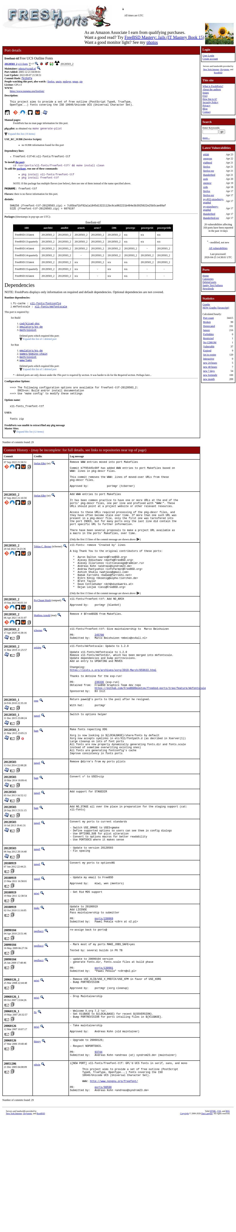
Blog (205, 108)
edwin (37, 1147)
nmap (75, 81)
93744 (98, 1133)
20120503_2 (11, 63)
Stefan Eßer (40, 476)
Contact (206, 112)
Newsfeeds (208, 288)
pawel (37, 768)
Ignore (206, 330)
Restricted (208, 338)
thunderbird (209, 174)
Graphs (206, 304)
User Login (208, 55)
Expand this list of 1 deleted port (40, 347)
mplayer (67, 81)
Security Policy (210, 102)
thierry (37, 1120)
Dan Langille (206, 1202)
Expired (207, 350)
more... (206, 137)
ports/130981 (104, 1040)
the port (19, 164)
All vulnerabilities (218, 248)
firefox (50, 81)
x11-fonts (23, 63)
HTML (213, 1200)
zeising (37, 688)
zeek (205, 178)
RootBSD (218, 72)
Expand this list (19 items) (21, 136)
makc (36, 972)
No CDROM (209, 342)
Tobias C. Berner (42, 574)
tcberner (38, 668)
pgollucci (39, 999)
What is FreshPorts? (213, 86)
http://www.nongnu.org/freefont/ (114, 1168)
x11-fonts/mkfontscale (51, 313)
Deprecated (209, 326)
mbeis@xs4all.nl (27, 68)
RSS (228, 1200)
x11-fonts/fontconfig (45, 310)
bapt (36, 783)
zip (81, 81)
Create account (210, 58)
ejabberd (207, 162)
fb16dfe (26, 78)
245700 (99, 675)
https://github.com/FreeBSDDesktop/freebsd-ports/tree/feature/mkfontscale (150, 739)
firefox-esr (208, 170)
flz (35, 1087)
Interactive (208, 358)
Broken (207, 322)
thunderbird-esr (211, 217)
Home (206, 275)
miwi (36, 957)
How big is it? (210, 99)
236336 (99, 731)
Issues (206, 92)
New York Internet (211, 69)
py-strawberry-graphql (210, 208)
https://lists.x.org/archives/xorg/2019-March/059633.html (113, 717)
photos (152, 42)
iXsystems (224, 69)
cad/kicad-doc (30, 331)
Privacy (206, 105)
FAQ (205, 95)
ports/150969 (104, 986)
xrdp (205, 187)
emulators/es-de (31, 334)
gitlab (206, 154)
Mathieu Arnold (42, 653)
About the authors (212, 89)
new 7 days (209, 370)
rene (36, 752)
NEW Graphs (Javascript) (216, 307)
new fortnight (210, 375)
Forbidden (208, 334)
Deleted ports (209, 282)
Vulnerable (209, 346)
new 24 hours (210, 362)
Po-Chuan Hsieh (42, 637)
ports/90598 (103, 1175)
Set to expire (209, 354)
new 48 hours (210, 366)
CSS (219, 1200)
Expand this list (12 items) (30, 444)
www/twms (26, 370)
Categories (208, 278)
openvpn (207, 158)
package (21, 171)
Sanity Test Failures (213, 285)
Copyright (184, 1202)
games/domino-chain (33, 363)
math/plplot (28, 338)
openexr (207, 183)
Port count (208, 317)
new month (209, 379)
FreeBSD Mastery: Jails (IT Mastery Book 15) (164, 37)
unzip (59, 81)
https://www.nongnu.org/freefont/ (27, 91)
